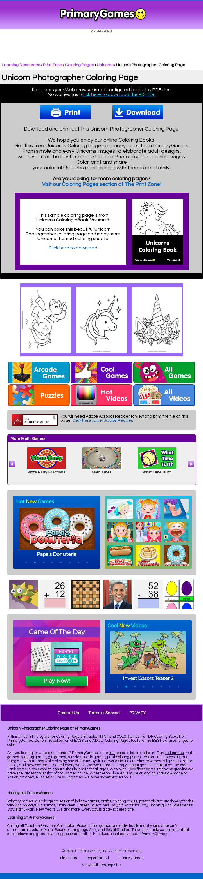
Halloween (66, 805)
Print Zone (52, 65)
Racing (149, 773)
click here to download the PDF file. (118, 94)
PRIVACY (137, 713)
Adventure (129, 773)
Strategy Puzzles (35, 777)
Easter (83, 805)
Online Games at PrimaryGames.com (103, 15)
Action (12, 777)
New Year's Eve (49, 809)
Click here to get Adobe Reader (102, 420)
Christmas (46, 805)
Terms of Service (104, 713)
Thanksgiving (160, 805)
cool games (174, 753)
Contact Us (68, 713)
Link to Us (68, 858)
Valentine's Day (103, 805)
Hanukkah (25, 809)
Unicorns (105, 65)
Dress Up (62, 777)
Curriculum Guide (72, 826)
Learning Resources (21, 65)
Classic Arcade (170, 773)
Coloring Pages (79, 65)
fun (112, 753)
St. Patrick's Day (133, 805)
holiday (81, 801)
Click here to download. (73, 248)
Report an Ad (97, 858)
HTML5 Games (130, 858)
